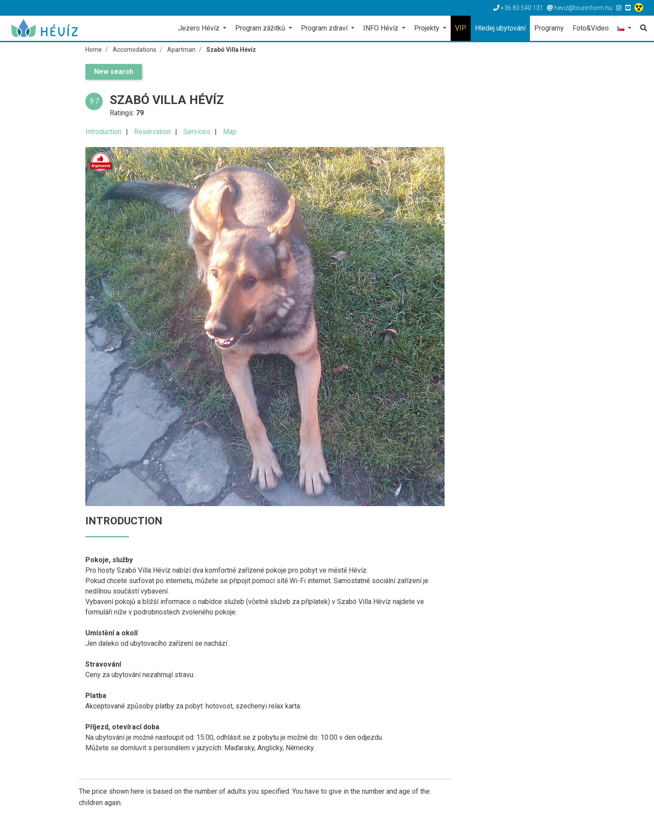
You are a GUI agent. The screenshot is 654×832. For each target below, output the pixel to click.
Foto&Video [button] (591, 28)
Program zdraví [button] (325, 28)
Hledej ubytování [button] (500, 28)
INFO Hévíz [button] (381, 28)
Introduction (103, 131)
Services (196, 131)
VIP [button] (460, 28)
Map (229, 131)
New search (113, 71)
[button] (624, 29)
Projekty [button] (427, 28)
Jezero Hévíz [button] (199, 28)
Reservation (152, 131)
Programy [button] (549, 28)
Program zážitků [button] (261, 28)
